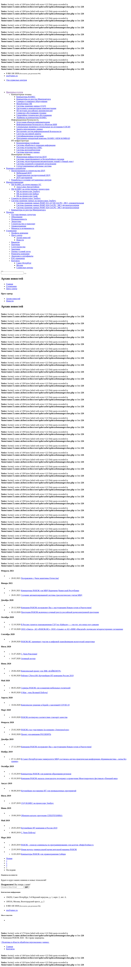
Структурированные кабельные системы (34, 166)
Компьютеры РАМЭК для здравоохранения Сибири (43, 854)
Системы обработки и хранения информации (36, 145)
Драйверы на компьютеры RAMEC (31, 117)
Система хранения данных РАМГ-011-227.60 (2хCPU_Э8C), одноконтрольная (50, 203)
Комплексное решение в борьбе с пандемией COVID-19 (45, 705)
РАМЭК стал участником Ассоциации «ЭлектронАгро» (45, 730)
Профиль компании (19, 233)
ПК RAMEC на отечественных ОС (26, 184)
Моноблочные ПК (24, 104)
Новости (20, 240)
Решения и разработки (16, 168)
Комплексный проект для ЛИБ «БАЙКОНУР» (41, 671)
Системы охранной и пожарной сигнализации (36, 164)
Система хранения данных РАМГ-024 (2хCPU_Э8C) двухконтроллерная (47, 207)
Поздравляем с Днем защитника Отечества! (40, 578)
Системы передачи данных (28, 152)
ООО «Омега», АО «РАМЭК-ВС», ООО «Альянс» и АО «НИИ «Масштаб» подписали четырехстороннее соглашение (72, 629)
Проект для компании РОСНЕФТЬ (36, 734)
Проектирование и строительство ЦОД (28, 171)
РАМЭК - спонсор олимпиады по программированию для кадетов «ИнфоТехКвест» (57, 845)
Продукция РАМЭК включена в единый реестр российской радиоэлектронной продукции (60, 612)
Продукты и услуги (14, 92)
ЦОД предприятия (24, 177)
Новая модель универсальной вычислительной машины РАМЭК (49, 849)
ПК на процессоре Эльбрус (28, 191)
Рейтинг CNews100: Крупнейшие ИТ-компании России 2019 (47, 675)
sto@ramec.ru (12, 76)
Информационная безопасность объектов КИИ (36, 124)
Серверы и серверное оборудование (31, 101)
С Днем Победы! (28, 832)
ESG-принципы (18, 258)
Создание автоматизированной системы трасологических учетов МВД (51, 595)
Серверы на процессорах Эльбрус (26, 198)
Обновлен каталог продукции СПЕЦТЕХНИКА (41, 815)
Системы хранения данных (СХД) (31, 106)
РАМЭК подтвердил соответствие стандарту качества (44, 717)
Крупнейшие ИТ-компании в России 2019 (39, 828)
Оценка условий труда (21, 251)
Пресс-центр (16, 235)
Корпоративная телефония (27, 143)
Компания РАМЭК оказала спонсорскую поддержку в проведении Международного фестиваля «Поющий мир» (69, 778)
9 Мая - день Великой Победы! (34, 692)
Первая (9, 858)
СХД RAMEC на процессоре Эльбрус (37, 803)
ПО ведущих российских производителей (34, 111)
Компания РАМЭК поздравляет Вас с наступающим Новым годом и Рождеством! (56, 607)
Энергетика (16, 221)
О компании (11, 231)
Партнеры (15, 244)
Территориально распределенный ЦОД (33, 175)
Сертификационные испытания (30, 136)
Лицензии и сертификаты (22, 256)
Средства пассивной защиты (28, 134)
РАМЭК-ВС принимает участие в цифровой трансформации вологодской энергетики (58, 641)
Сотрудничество (18, 247)
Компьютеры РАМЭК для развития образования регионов (46, 774)
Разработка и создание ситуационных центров (31, 180)
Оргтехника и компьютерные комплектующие (36, 108)
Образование (17, 217)
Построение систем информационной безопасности (38, 131)
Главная (9, 284)
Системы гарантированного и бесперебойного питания (40, 159)
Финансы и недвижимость (22, 228)
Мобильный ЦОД (24, 173)
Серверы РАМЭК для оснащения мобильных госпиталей (45, 688)
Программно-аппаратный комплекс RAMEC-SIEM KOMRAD (43, 138)
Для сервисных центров (16, 80)
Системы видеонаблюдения (28, 150)
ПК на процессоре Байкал (27, 194)
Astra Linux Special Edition (27, 187)
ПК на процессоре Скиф (26, 196)
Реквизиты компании (20, 254)
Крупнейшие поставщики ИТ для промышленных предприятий (48, 791)
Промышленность (19, 219)
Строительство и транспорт (23, 224)
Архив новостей (23, 237)
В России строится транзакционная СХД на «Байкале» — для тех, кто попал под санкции (60, 624)
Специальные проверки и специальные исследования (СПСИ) (43, 127)
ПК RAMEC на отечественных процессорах (30, 189)
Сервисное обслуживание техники (31, 113)
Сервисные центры (24, 268)
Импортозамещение (14, 182)
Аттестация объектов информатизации (33, 122)
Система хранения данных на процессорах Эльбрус (33, 201)
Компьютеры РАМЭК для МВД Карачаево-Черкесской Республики (50, 590)
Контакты (15, 261)
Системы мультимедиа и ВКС (29, 147)
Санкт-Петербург (23, 263)
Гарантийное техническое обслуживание (34, 115)
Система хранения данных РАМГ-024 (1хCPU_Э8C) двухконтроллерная (47, 205)
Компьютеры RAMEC (25, 97)
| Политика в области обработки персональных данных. (25, 942)
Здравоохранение (18, 226)
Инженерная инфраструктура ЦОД (31, 157)
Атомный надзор (28, 658)
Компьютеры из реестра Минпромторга (33, 99)
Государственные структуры (23, 214)
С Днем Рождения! (29, 654)
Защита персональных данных (29, 129)
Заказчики (15, 249)
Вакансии (15, 242)
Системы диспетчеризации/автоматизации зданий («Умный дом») (45, 161)
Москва (19, 265)
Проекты (10, 212)
